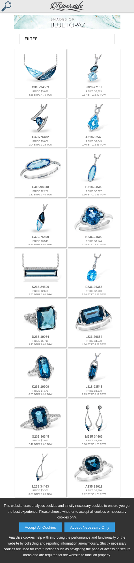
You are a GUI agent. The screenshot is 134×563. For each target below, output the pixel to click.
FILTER (31, 39)
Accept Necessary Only (89, 527)
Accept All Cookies (40, 527)
